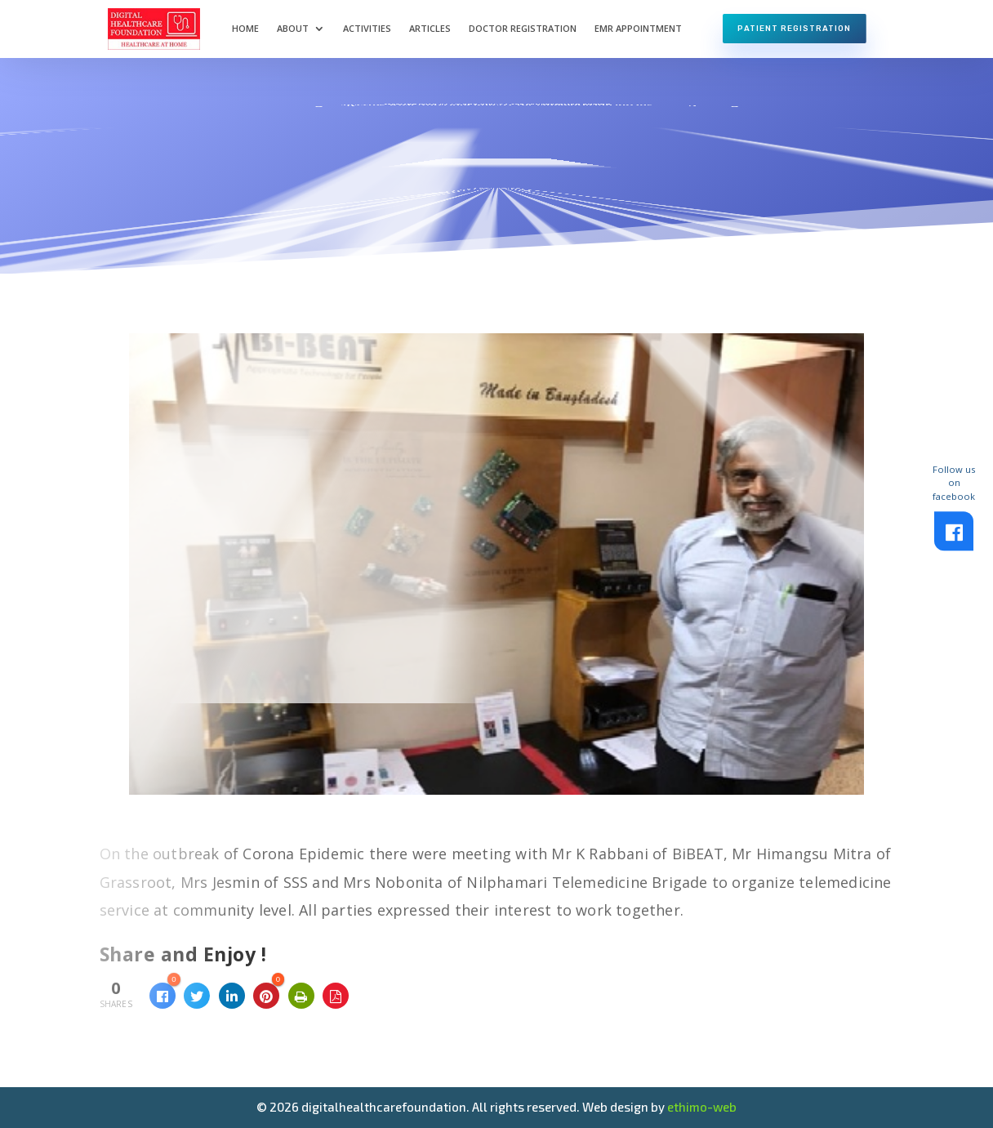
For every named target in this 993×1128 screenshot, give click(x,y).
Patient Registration (794, 28)
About (293, 28)
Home (245, 28)
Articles (430, 28)
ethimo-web (702, 1106)
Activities (367, 28)
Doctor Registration (523, 28)
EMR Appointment (638, 28)
